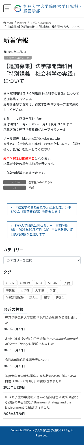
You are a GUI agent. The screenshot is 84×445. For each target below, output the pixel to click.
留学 (47, 297)
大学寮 (24, 290)
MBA (39, 283)
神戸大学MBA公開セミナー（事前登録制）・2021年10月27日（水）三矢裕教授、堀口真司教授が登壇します (42, 229)
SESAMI (53, 283)
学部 (31, 187)
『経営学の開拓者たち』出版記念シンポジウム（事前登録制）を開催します (41, 209)
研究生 (60, 297)
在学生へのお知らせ (17, 58)
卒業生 (10, 290)
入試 (67, 283)
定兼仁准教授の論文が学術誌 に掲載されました (41, 341)
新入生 (33, 297)
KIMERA (25, 283)
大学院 (39, 290)
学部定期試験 (15, 297)
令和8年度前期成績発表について (27, 359)
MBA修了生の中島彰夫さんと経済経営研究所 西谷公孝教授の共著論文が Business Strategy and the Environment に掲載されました (41, 402)
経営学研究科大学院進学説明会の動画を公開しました (41, 320)
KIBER (10, 283)
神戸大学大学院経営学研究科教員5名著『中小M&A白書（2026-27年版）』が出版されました (40, 378)
